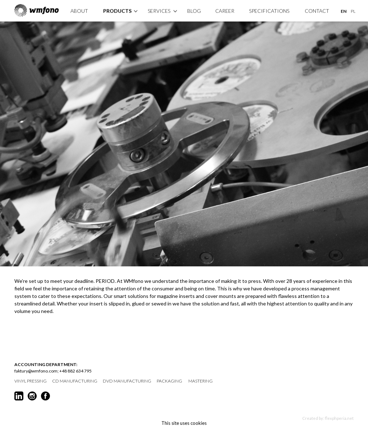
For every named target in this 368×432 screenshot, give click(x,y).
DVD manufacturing (127, 381)
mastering (200, 381)
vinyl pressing (30, 381)
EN (343, 10)
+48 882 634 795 (75, 371)
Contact (317, 10)
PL (353, 10)
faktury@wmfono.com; (36, 371)
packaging (169, 381)
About (79, 10)
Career (224, 10)
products (117, 10)
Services (159, 10)
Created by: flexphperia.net (328, 418)
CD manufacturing (74, 381)
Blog (194, 10)
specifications (269, 10)
